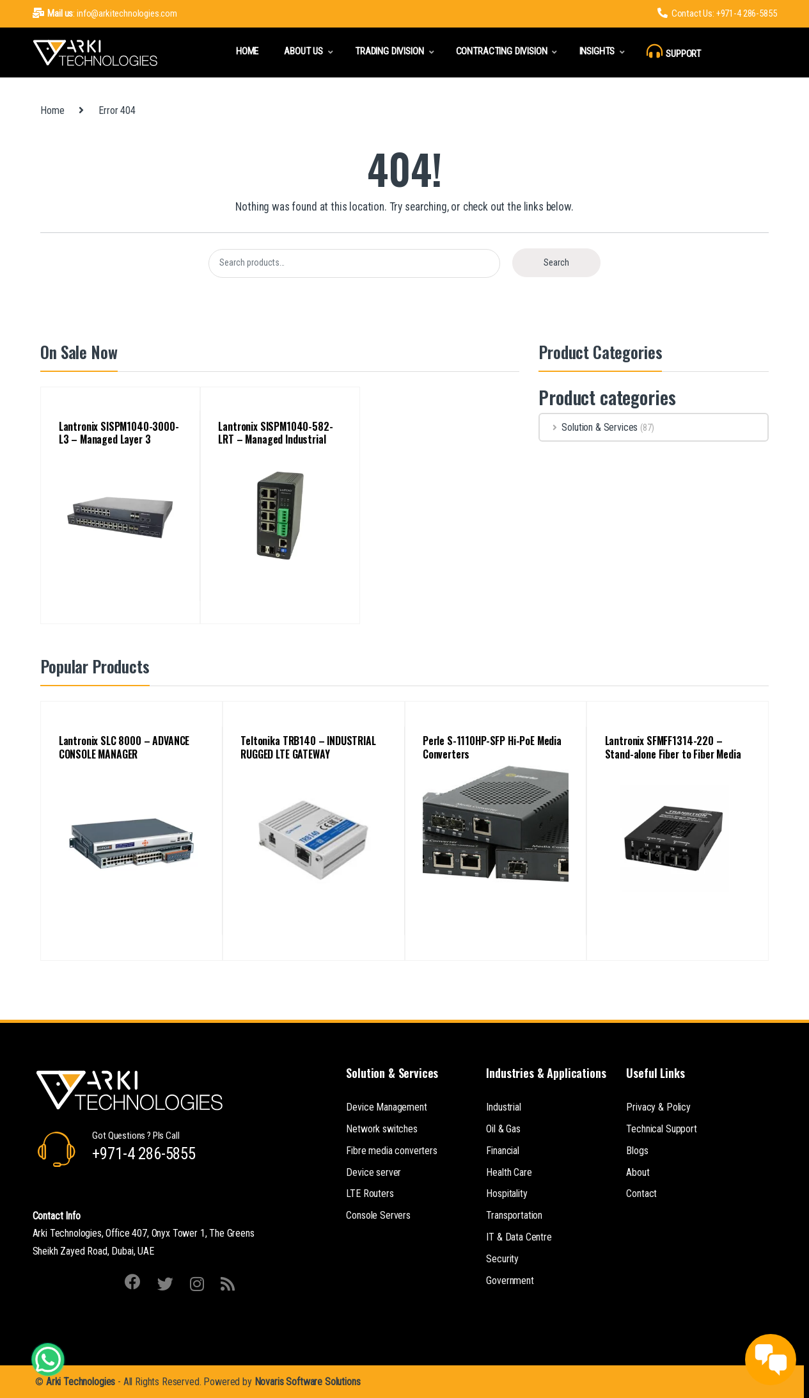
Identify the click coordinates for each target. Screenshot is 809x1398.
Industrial (503, 1107)
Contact (641, 1193)
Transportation (514, 1215)
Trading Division (389, 51)
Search (556, 262)
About (637, 1172)
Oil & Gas (503, 1129)
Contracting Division (501, 51)
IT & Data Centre (518, 1237)
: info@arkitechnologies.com (105, 13)
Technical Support (661, 1129)
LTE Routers (369, 1193)
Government (509, 1280)
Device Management (386, 1107)
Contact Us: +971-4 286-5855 (717, 13)
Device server (373, 1172)
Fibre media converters (391, 1151)
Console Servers (378, 1215)
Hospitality (506, 1193)
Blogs (637, 1151)
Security (502, 1259)
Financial (502, 1151)
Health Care (508, 1172)
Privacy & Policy (658, 1107)
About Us (303, 51)
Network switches (381, 1129)
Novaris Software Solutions (308, 1382)
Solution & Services (589, 427)
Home (247, 51)
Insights (597, 51)
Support (674, 51)
